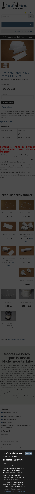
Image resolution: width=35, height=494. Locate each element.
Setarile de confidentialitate (14, 491)
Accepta (29, 454)
